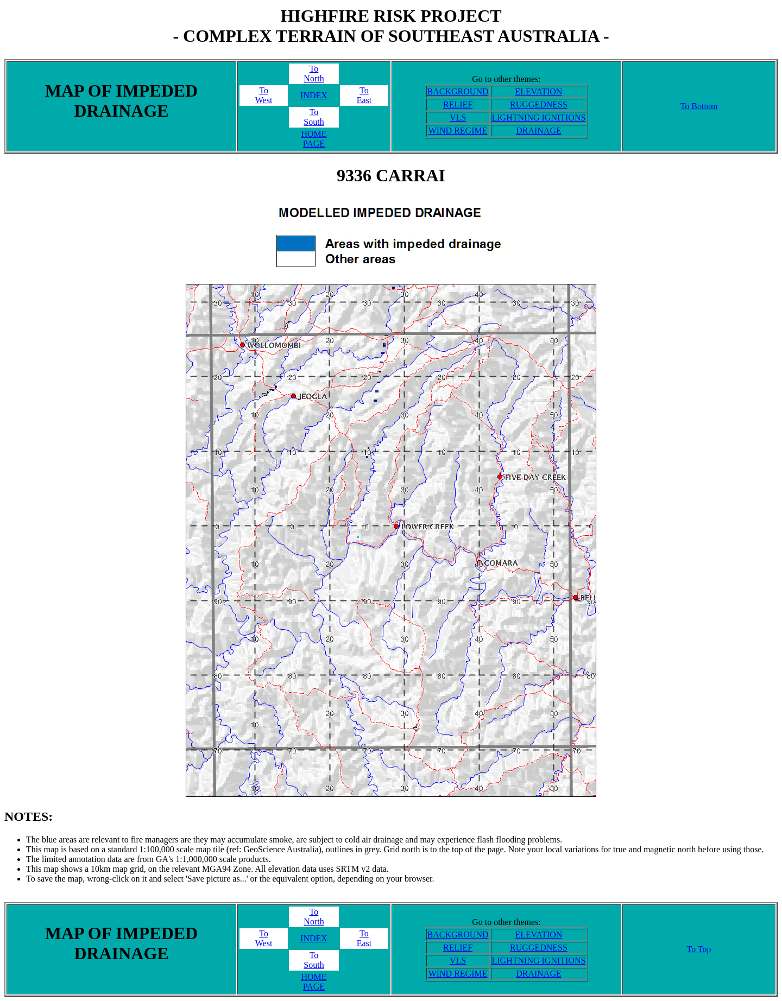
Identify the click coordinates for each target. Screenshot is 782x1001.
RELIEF (457, 104)
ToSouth (314, 116)
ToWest (264, 95)
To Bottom (699, 106)
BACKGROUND (458, 91)
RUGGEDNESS (538, 104)
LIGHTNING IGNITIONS (539, 117)
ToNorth (314, 73)
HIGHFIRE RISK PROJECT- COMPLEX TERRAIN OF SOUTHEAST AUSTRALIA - (391, 26)
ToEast (364, 95)
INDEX (313, 95)
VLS (458, 117)
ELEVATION (539, 91)
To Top (698, 949)
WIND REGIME (458, 130)
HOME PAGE (313, 138)
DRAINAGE (539, 130)
